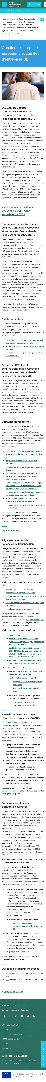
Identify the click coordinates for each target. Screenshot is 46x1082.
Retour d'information (43, 1054)
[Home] (15, 4)
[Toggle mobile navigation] (4, 4)
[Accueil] (3, 11)
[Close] (42, 19)
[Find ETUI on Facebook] (4, 1016)
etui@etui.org (7, 1048)
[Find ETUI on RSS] (33, 1016)
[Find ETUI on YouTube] (22, 1016)
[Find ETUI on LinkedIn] (10, 1016)
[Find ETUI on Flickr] (16, 1016)
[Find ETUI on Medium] (27, 1016)
